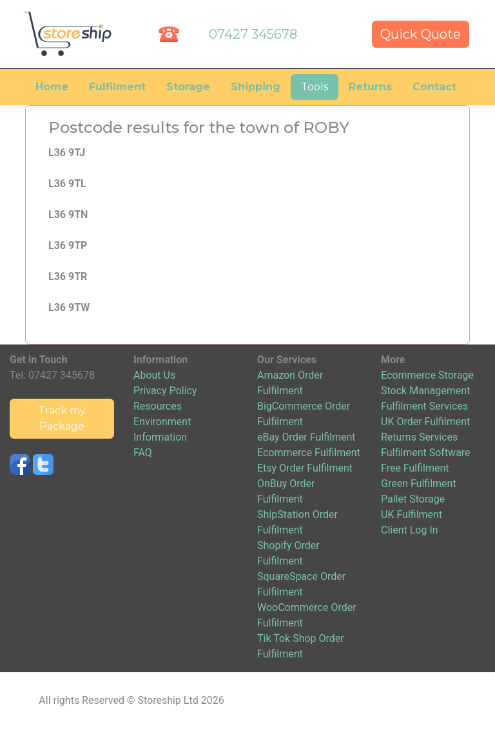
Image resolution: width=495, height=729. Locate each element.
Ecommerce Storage (427, 375)
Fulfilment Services (424, 406)
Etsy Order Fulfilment (305, 468)
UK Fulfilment (411, 514)
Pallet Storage (413, 499)
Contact (434, 87)
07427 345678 (253, 34)
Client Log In (409, 530)
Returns (370, 87)
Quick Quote (420, 34)
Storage (188, 87)
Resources (157, 406)
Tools (314, 87)
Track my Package (62, 418)
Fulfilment (117, 87)
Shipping (255, 87)
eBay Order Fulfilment (306, 437)
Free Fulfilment (415, 468)
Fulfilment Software (426, 452)
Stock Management (425, 390)
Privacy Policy (165, 390)
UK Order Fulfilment (425, 421)
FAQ (142, 452)
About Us (154, 375)
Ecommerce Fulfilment (308, 452)
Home (51, 87)
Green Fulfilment (418, 483)
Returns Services (419, 437)
